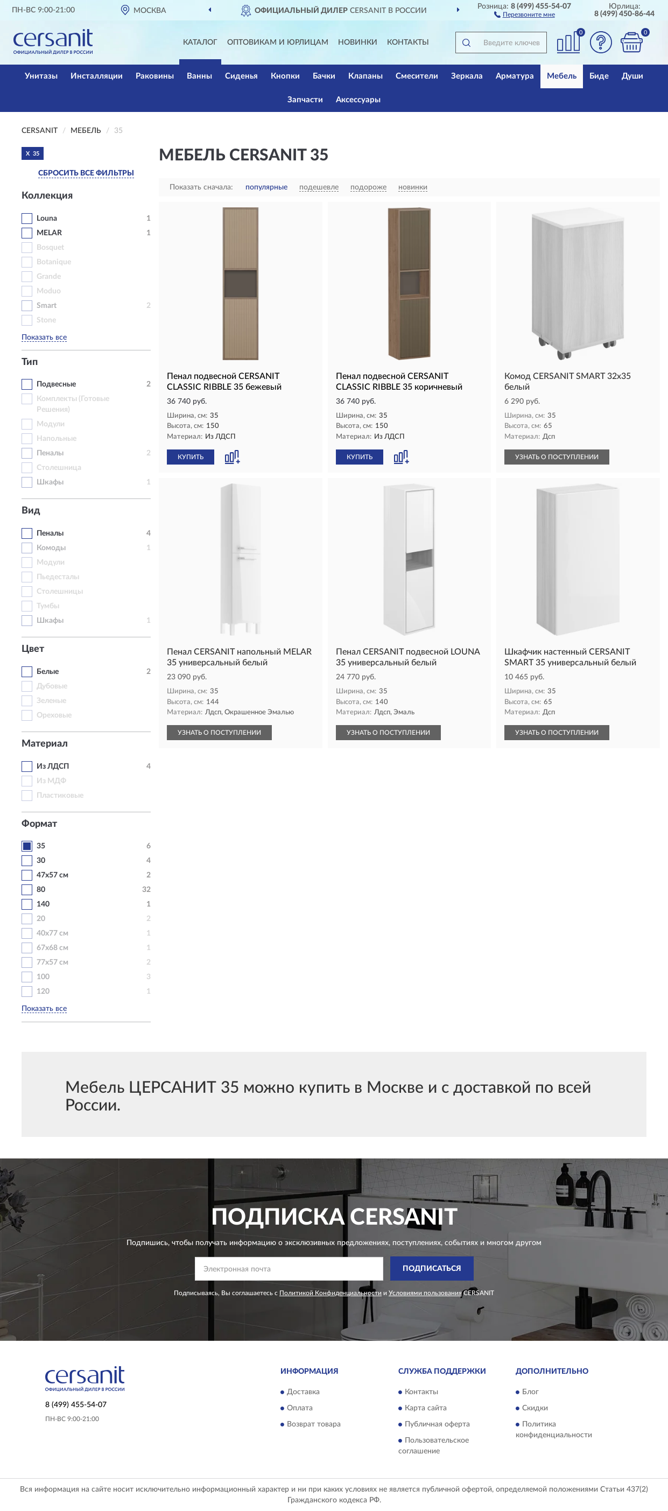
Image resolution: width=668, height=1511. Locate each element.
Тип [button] (30, 362)
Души (632, 76)
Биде (599, 76)
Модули (51, 424)
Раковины (155, 76)
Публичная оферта (437, 1425)
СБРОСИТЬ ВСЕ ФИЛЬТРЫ (86, 173)
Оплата (300, 1408)
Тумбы (48, 606)
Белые (48, 672)
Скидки (535, 1408)
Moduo (49, 291)
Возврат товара (314, 1425)
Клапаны (365, 76)
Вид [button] (31, 511)
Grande (49, 276)
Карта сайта (426, 1408)
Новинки (357, 42)
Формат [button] (39, 824)
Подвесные (56, 384)
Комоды (51, 548)
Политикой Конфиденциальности (330, 1293)
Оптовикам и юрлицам (277, 42)
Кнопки (285, 76)
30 (41, 861)
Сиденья (241, 76)
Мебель (561, 76)
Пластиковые (60, 795)
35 (41, 846)
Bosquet (50, 247)
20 (41, 919)
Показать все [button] (44, 337)
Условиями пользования (425, 1293)
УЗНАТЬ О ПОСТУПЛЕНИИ (557, 457)
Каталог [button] (200, 42)
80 (41, 890)
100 (43, 977)
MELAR (49, 233)
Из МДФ (51, 781)
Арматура (515, 76)
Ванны (199, 76)
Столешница (59, 468)
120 (43, 991)
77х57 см (52, 962)
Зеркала (467, 76)
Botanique (54, 262)
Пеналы (50, 453)
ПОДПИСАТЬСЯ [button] (432, 1269)
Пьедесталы (58, 577)
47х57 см (52, 875)
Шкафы (50, 482)
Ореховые (54, 715)
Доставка (303, 1392)
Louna (47, 218)
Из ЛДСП (53, 766)
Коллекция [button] (47, 196)
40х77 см (52, 933)
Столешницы (60, 591)
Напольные (56, 438)
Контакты (408, 42)
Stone (46, 320)
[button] (524, 14)
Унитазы (41, 76)
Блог (530, 1392)
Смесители (417, 76)
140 (43, 904)
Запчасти (305, 100)
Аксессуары (358, 100)
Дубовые (52, 686)
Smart (47, 306)
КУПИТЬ (190, 457)
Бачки (324, 76)
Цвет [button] (33, 649)
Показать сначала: (201, 187)
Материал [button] (45, 744)
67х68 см (52, 948)
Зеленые (51, 701)
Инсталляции (97, 76)
